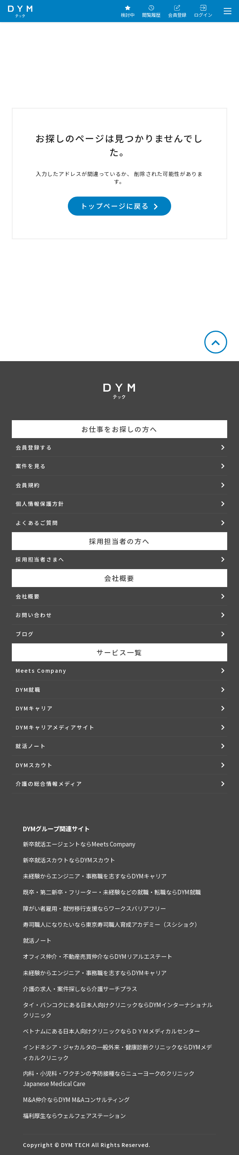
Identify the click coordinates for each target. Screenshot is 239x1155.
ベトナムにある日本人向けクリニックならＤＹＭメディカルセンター (111, 1031)
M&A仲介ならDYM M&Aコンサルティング (76, 1099)
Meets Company (41, 670)
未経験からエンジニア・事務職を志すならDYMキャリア (95, 876)
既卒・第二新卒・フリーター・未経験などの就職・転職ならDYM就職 (112, 892)
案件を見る (31, 466)
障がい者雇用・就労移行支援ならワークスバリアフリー (94, 908)
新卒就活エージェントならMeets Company (79, 844)
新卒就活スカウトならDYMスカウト (69, 860)
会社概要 (28, 596)
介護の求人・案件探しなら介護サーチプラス (80, 988)
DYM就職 (28, 689)
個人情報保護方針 (40, 503)
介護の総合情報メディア (49, 783)
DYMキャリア (34, 708)
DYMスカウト (34, 765)
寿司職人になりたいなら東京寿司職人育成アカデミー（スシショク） (111, 924)
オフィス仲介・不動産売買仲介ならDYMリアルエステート (97, 956)
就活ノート (31, 746)
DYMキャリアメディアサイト (55, 727)
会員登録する (34, 447)
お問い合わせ (34, 615)
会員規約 (28, 485)
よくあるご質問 (37, 522)
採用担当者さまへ (40, 559)
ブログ (25, 634)
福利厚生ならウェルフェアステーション (74, 1115)
